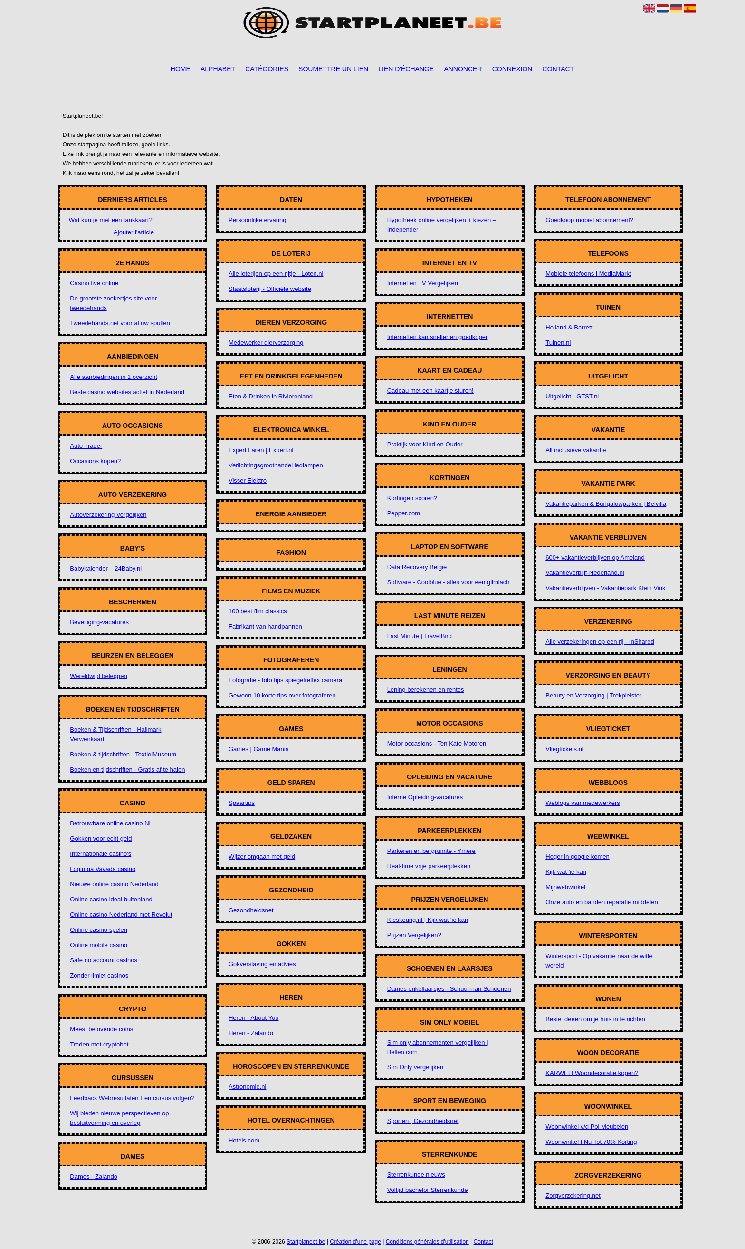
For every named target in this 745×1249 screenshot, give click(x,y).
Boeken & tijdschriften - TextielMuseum (123, 754)
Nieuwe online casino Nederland (114, 884)
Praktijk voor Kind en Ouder (425, 444)
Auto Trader (86, 445)
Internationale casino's (100, 853)
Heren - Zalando (251, 1032)
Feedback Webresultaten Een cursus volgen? (132, 1098)
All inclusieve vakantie (575, 450)
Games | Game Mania (259, 749)
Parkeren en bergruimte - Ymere (431, 850)
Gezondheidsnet (251, 910)
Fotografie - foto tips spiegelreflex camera (285, 680)
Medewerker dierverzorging (266, 342)
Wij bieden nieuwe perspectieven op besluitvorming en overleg (119, 1118)
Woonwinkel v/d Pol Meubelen (586, 1126)
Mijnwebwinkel (565, 887)
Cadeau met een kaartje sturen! (430, 390)
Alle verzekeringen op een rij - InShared (599, 641)
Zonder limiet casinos (99, 975)
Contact (558, 69)
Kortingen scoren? (412, 498)
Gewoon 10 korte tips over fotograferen (282, 695)
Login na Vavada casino (102, 868)
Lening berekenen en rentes (425, 689)
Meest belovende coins (101, 1029)
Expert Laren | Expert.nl (261, 450)
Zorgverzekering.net (573, 1195)
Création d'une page (355, 1242)
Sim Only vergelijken (415, 1067)
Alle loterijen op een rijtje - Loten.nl (276, 273)
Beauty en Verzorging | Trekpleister (593, 695)
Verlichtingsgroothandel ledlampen (276, 465)
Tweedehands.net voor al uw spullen (120, 323)
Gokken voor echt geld (101, 838)
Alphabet (218, 69)
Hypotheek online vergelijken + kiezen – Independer (441, 224)
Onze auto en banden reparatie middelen (601, 902)
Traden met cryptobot (99, 1044)
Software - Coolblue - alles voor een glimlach (448, 582)
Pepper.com (403, 513)
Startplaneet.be (306, 1242)
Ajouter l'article (134, 232)
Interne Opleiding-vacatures (425, 797)
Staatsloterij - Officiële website (270, 288)
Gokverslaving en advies (262, 964)
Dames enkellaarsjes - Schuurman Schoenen (449, 988)
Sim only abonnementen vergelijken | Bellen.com (437, 1047)
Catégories (266, 69)
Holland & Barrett (568, 327)
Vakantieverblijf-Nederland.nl (584, 572)
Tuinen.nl (558, 342)
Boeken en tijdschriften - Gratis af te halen (127, 769)
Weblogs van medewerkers (582, 802)
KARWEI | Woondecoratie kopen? (591, 1072)
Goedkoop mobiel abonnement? (589, 219)
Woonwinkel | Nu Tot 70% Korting (591, 1141)
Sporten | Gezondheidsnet (423, 1120)
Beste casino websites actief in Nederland (127, 392)
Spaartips (242, 802)
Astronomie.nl (247, 1086)
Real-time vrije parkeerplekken (429, 866)
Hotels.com (244, 1140)
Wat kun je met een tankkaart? (111, 219)
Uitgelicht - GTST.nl (572, 396)
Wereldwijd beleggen (98, 675)
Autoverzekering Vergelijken (108, 514)
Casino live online (94, 283)
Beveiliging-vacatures (99, 622)
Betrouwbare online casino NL (111, 823)
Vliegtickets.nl (564, 749)
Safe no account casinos (103, 960)
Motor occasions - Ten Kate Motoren (437, 743)
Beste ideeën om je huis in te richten (595, 1019)
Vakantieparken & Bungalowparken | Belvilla (605, 503)
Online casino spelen (98, 929)
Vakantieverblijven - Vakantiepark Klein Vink (605, 587)
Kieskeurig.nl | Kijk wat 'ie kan (427, 919)
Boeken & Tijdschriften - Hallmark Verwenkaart (115, 734)
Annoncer (463, 69)
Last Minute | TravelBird (419, 635)
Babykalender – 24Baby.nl (106, 568)
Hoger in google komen (577, 856)
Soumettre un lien (333, 69)
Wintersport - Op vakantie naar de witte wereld (598, 960)
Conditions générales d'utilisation (427, 1242)
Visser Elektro (248, 480)
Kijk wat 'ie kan (565, 871)
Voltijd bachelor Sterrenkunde (427, 1189)
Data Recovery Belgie (417, 567)
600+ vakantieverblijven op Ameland (595, 557)
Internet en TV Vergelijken (422, 283)
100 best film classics (258, 611)
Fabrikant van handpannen (265, 626)
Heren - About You (254, 1017)
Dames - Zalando (93, 1176)
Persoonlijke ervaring (257, 219)
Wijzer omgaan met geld (262, 856)
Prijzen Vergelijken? (414, 935)
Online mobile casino (98, 945)
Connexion (512, 69)
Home (181, 69)
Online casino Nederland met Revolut (121, 914)
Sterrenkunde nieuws (416, 1174)
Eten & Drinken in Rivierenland (271, 396)
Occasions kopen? (95, 461)
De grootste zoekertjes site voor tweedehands (113, 303)
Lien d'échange (406, 69)
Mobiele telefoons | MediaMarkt (588, 273)
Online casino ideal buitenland (111, 899)
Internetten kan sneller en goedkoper (437, 336)
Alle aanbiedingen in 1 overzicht (113, 376)
